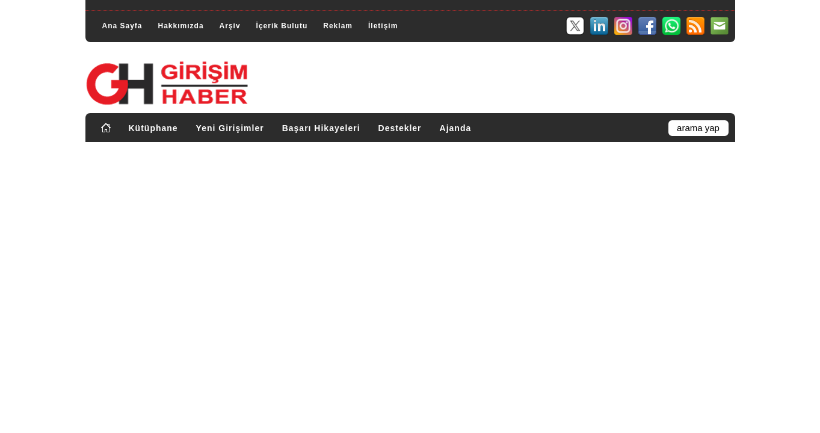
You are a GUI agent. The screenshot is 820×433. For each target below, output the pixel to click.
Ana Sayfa (122, 26)
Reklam (338, 26)
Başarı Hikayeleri (321, 128)
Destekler (400, 128)
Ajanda (456, 128)
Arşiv (230, 26)
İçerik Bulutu (282, 26)
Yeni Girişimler (230, 128)
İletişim (383, 26)
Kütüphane (153, 128)
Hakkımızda (181, 26)
